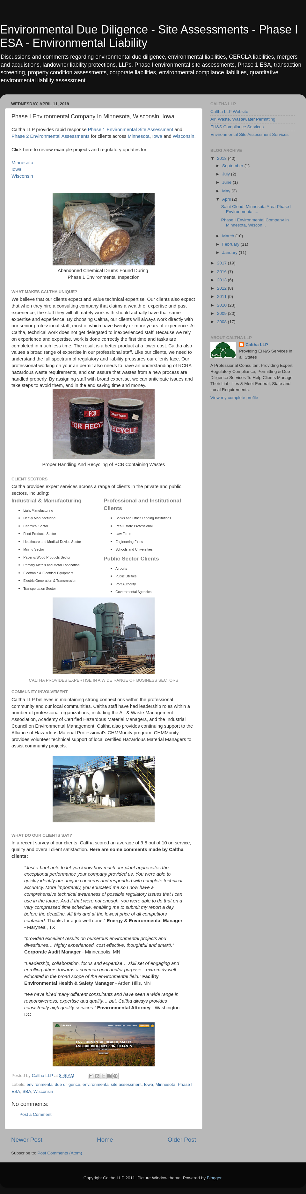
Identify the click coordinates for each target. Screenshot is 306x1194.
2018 (222, 158)
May (226, 191)
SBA (27, 1091)
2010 (222, 305)
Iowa (157, 136)
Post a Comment (35, 1114)
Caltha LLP (256, 344)
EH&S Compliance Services (237, 126)
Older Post (182, 1139)
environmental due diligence (53, 1084)
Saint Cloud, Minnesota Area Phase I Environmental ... (256, 209)
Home (105, 1139)
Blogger (214, 1177)
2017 (222, 263)
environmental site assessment (112, 1084)
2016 (222, 271)
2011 (222, 296)
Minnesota (139, 136)
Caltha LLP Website (229, 111)
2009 (222, 313)
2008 (222, 321)
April (227, 199)
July (226, 174)
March (228, 236)
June (227, 182)
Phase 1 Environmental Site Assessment (130, 129)
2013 (222, 280)
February (231, 244)
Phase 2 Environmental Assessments (50, 136)
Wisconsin (183, 136)
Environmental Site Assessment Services (249, 134)
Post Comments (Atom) (60, 1153)
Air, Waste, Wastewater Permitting (242, 119)
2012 (222, 288)
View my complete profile (234, 397)
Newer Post (26, 1139)
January (230, 252)
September (233, 165)
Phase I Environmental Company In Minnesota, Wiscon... (255, 222)
